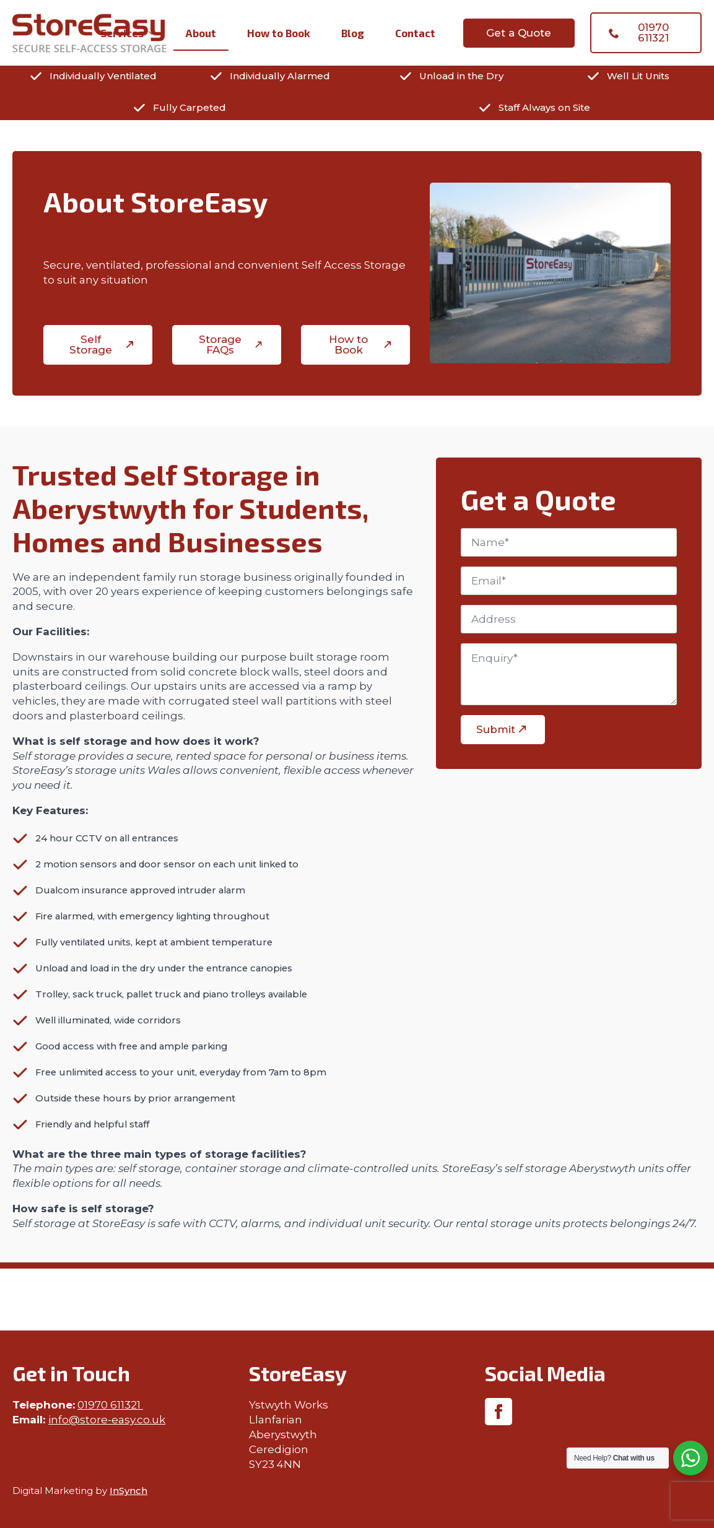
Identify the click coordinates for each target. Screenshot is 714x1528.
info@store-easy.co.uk (106, 1419)
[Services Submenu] (155, 33)
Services (122, 33)
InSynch (128, 1490)
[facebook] (498, 1411)
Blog (352, 33)
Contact (415, 33)
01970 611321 (110, 1405)
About (201, 33)
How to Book (278, 33)
